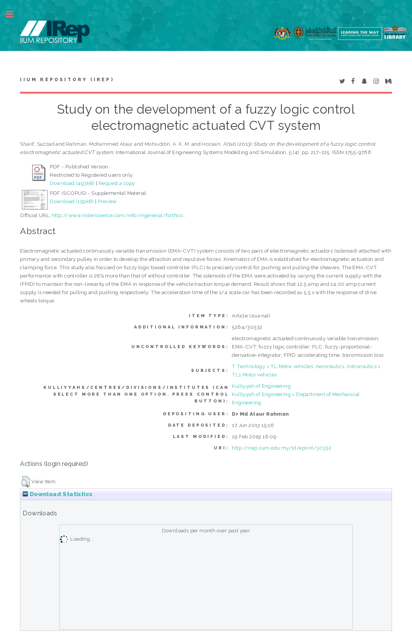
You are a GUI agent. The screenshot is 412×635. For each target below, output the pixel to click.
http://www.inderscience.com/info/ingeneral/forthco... (119, 215)
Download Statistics (57, 494)
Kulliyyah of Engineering (261, 386)
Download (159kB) (72, 201)
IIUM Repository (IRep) (67, 79)
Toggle (13, 14)
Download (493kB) (72, 183)
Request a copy (117, 183)
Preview (107, 201)
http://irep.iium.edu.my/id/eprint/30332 (281, 448)
